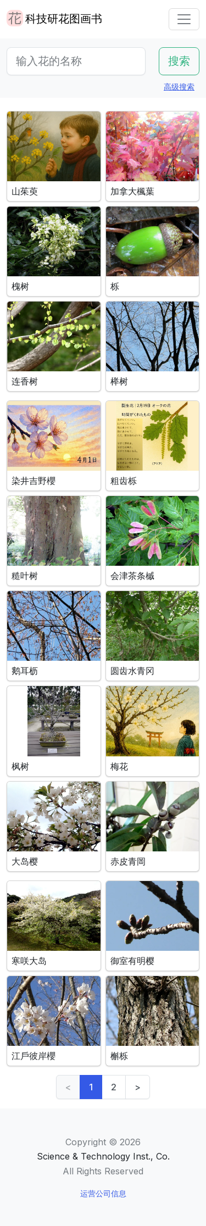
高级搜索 (179, 86)
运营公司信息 (103, 1193)
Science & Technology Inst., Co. (103, 1156)
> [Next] (138, 1087)
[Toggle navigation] (184, 19)
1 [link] (91, 1087)
